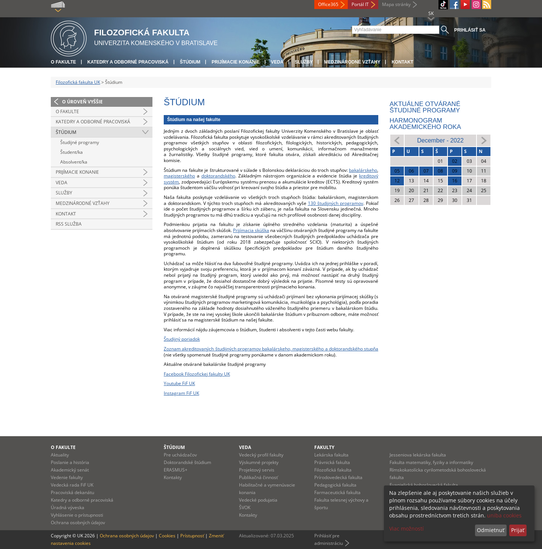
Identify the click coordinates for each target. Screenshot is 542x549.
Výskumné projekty (259, 462)
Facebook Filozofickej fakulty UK (197, 374)
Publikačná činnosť (258, 477)
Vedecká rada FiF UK (72, 485)
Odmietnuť (490, 530)
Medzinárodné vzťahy (352, 62)
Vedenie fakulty (67, 477)
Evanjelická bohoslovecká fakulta (424, 485)
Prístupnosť (192, 535)
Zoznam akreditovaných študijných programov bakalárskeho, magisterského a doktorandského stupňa (271, 349)
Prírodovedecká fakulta (338, 477)
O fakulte (63, 62)
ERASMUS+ (175, 470)
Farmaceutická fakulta (337, 492)
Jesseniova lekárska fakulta (418, 455)
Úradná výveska (67, 507)
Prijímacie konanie (235, 62)
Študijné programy (79, 142)
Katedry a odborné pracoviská (128, 62)
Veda (277, 62)
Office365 (328, 4)
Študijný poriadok (182, 339)
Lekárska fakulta (331, 455)
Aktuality (60, 455)
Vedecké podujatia (258, 500)
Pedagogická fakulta (335, 485)
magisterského (179, 176)
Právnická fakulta (332, 462)
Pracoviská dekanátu (72, 492)
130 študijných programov (335, 203)
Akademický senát (70, 470)
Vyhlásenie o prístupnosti (77, 515)
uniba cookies (504, 515)
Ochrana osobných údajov (78, 522)
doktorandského (218, 176)
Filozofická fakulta (333, 470)
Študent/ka (71, 152)
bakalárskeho (363, 170)
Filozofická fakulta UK (78, 82)
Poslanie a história (70, 462)
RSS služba (69, 224)
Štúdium (190, 62)
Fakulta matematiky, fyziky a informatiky (431, 462)
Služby (304, 62)
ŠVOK (244, 507)
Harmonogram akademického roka (425, 123)
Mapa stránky (396, 4)
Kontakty (173, 477)
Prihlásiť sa (470, 30)
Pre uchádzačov (180, 455)
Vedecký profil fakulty (261, 455)
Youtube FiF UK (179, 383)
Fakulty (324, 447)
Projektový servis (256, 470)
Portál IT (360, 4)
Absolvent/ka (73, 162)
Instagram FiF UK (181, 393)
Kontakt (402, 62)
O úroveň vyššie (82, 102)
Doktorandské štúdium (187, 462)
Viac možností (406, 528)
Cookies (167, 535)
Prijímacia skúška (251, 230)
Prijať (517, 530)
